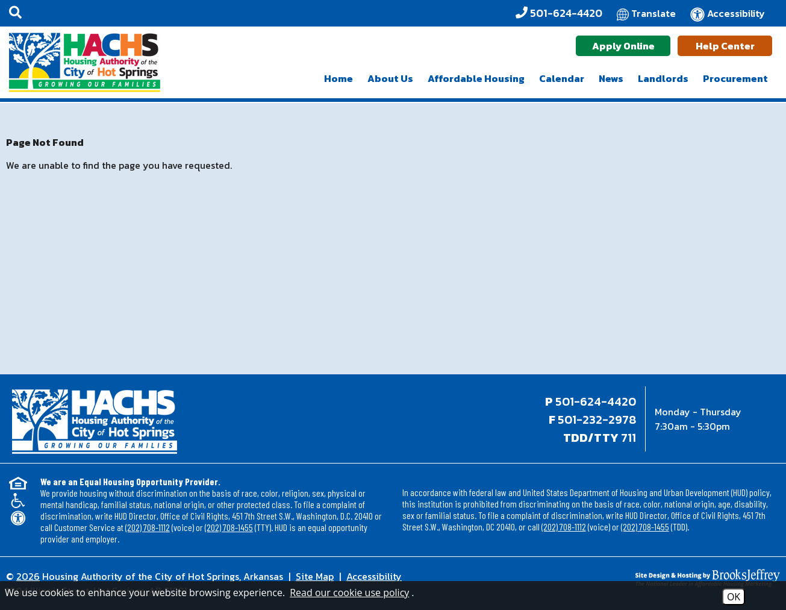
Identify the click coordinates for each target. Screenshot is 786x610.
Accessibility (374, 576)
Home (338, 78)
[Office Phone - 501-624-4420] (559, 13)
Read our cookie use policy (349, 592)
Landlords (663, 78)
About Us (390, 78)
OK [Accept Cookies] (733, 596)
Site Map (315, 576)
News (611, 78)
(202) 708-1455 (229, 527)
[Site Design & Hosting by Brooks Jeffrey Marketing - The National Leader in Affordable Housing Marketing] (683, 578)
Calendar (561, 78)
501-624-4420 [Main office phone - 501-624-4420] (595, 401)
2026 (28, 576)
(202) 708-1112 (147, 527)
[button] (15, 13)
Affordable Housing (476, 78)
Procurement (735, 78)
